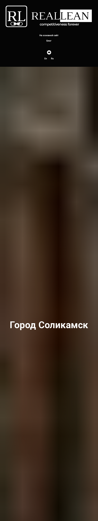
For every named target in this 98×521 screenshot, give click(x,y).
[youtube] (49, 52)
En (45, 58)
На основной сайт (49, 35)
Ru (52, 58)
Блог (49, 40)
